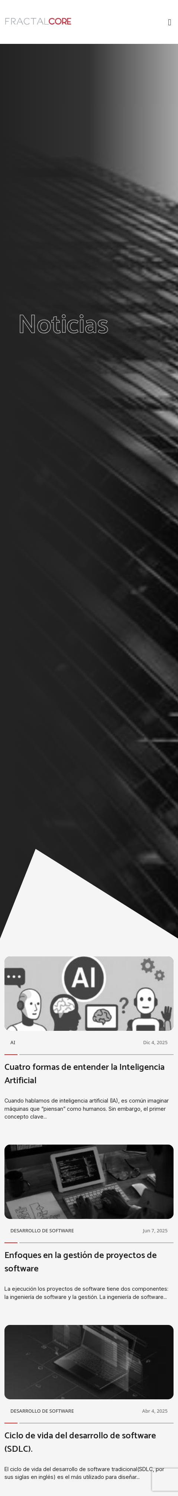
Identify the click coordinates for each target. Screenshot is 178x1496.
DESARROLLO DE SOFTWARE (42, 1230)
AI (12, 1042)
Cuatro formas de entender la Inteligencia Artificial (84, 1074)
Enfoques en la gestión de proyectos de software (80, 1262)
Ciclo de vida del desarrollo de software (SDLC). (80, 1443)
